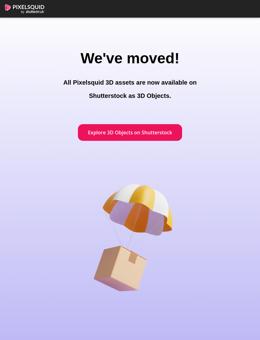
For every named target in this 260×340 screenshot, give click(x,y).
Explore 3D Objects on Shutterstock (130, 132)
